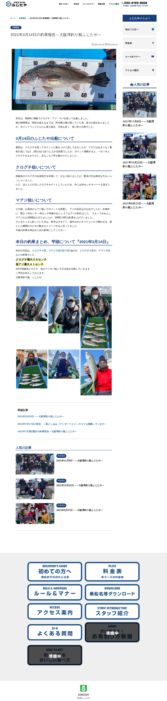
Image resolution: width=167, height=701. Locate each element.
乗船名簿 (101, 4)
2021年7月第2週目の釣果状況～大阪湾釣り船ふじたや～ (47, 431)
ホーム (13, 18)
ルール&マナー (139, 56)
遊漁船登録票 (83, 694)
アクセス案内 (114, 4)
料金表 (76, 4)
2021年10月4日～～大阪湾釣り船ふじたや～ (41, 416)
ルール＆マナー (89, 4)
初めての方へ (64, 4)
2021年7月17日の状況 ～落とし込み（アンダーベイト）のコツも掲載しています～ (62, 424)
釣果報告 (22, 18)
